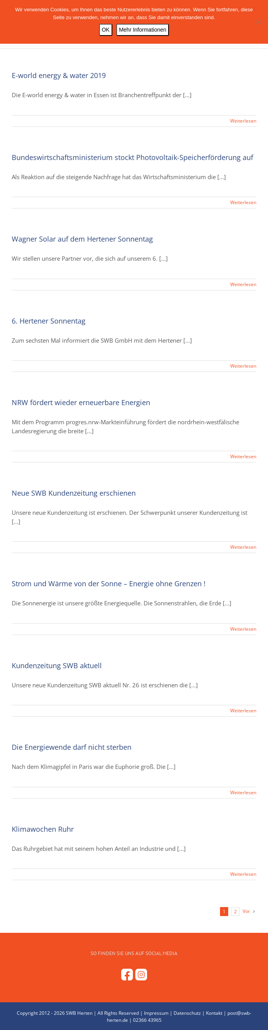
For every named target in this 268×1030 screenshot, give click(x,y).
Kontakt (214, 1013)
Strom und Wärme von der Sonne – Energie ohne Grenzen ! (109, 583)
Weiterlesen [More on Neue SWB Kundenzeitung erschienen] (243, 547)
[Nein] (258, 22)
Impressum (156, 1013)
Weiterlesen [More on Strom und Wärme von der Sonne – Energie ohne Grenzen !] (243, 629)
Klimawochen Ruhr (43, 829)
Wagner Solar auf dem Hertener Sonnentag (82, 239)
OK (106, 30)
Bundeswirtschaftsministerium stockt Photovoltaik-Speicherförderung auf (132, 157)
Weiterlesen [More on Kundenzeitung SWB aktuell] (243, 710)
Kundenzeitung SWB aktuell (57, 665)
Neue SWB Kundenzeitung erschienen (74, 493)
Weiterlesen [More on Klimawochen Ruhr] (243, 874)
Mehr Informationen (142, 30)
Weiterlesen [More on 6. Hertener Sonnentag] (243, 366)
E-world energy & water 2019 (59, 75)
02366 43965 (147, 1020)
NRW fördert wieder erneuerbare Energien (81, 402)
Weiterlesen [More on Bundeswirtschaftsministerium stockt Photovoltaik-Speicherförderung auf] (243, 202)
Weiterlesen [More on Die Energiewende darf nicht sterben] (243, 792)
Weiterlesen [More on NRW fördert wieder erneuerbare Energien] (243, 456)
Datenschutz (187, 1013)
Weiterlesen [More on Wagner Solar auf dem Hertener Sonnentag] (243, 284)
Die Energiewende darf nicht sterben (71, 747)
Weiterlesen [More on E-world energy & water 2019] (243, 120)
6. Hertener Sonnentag (48, 321)
